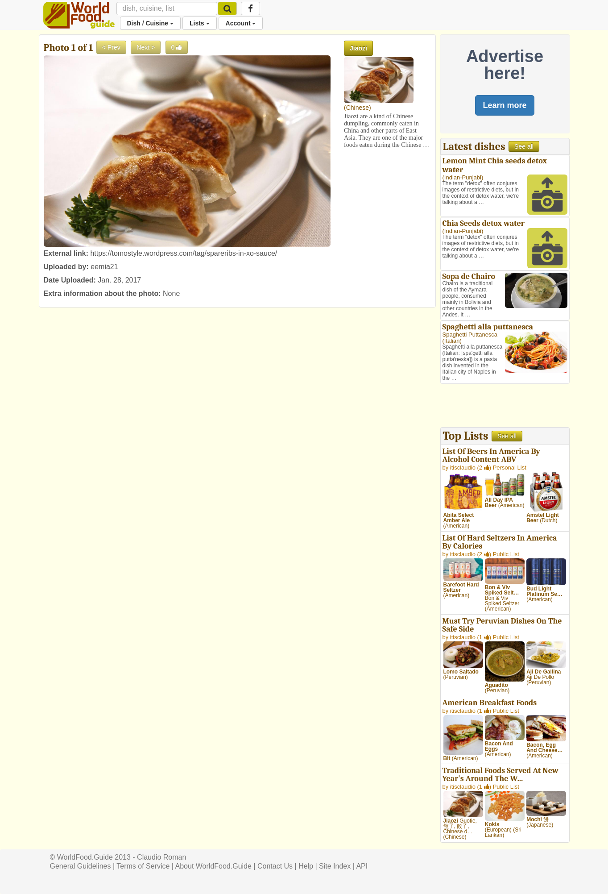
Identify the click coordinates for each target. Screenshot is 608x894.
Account (241, 23)
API (362, 866)
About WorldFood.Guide (213, 866)
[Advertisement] (505, 406)
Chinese (357, 107)
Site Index (335, 866)
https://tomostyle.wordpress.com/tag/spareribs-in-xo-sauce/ (183, 253)
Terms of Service (143, 866)
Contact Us (275, 866)
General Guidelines (80, 866)
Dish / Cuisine (150, 23)
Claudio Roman (161, 857)
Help (305, 866)
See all (524, 146)
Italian (452, 340)
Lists (200, 23)
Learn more (504, 105)
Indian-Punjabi (462, 177)
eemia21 (104, 266)
